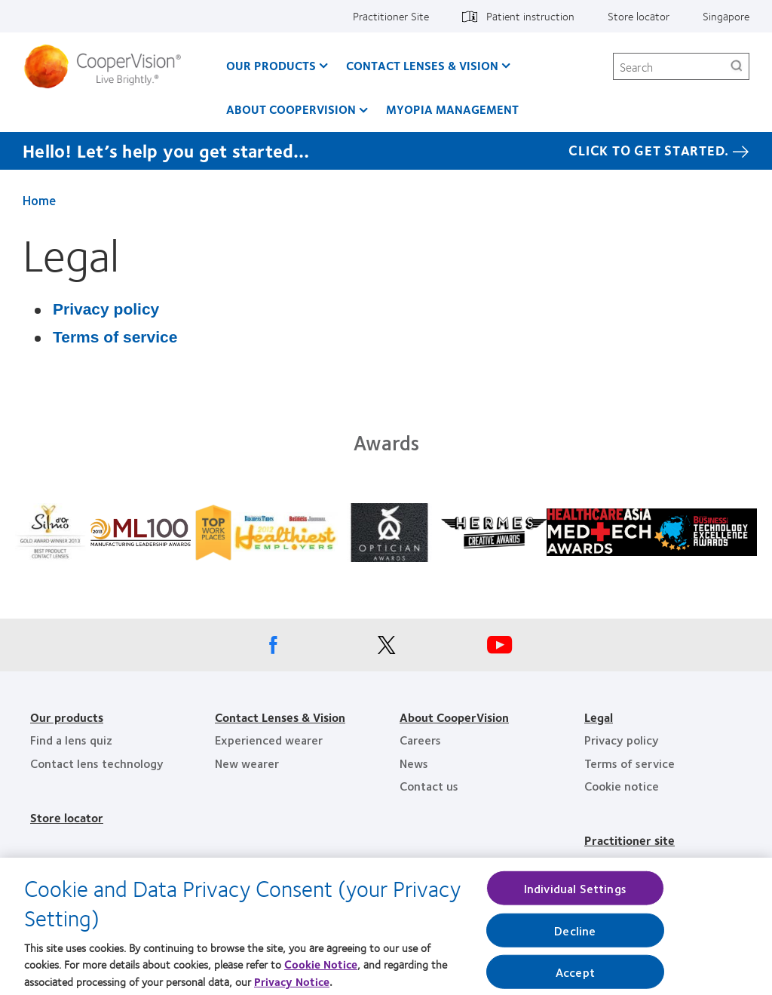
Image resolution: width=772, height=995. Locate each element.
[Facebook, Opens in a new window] (273, 648)
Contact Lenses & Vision (422, 65)
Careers (420, 739)
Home (39, 200)
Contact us (429, 785)
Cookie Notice (320, 971)
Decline (575, 936)
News (414, 763)
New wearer (247, 763)
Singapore (726, 16)
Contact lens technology (97, 763)
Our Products (271, 65)
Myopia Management (452, 109)
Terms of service (115, 336)
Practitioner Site (391, 16)
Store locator (638, 16)
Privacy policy (106, 309)
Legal (598, 717)
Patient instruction (530, 16)
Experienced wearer (269, 739)
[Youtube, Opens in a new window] (499, 648)
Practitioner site (629, 840)
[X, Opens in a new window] (386, 648)
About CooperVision (291, 109)
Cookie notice (621, 785)
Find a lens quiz (71, 739)
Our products (66, 717)
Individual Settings (575, 894)
